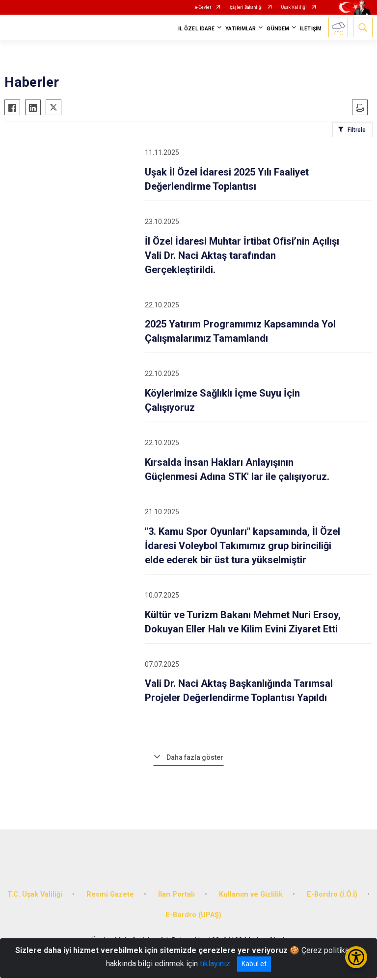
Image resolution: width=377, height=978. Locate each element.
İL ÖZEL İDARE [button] (196, 28)
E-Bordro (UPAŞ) (193, 915)
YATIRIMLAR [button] (240, 28)
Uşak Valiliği (294, 7)
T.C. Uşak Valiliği (34, 894)
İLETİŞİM (311, 28)
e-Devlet (203, 7)
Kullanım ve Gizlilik (251, 894)
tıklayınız (215, 963)
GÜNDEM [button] (278, 28)
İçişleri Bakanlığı (246, 7)
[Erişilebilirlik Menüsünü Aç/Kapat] (356, 957)
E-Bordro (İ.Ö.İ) (332, 894)
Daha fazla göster (194, 757)
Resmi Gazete (110, 894)
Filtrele (357, 129)
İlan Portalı (176, 894)
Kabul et (254, 964)
